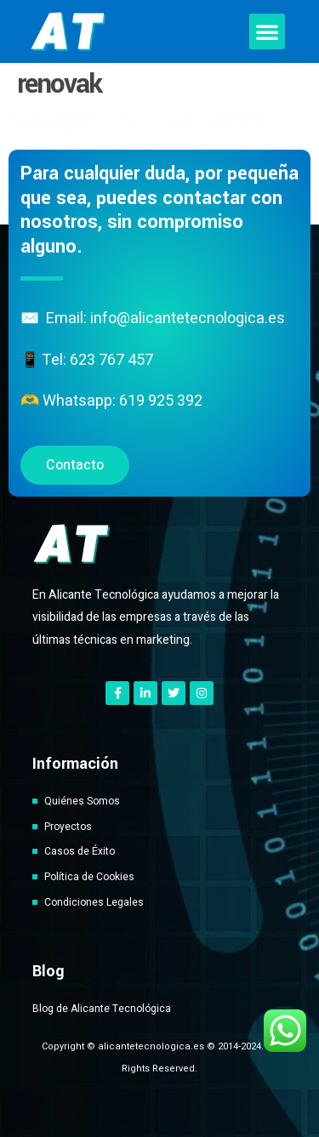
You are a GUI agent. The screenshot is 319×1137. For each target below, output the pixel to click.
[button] (267, 31)
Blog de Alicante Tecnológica (101, 1008)
